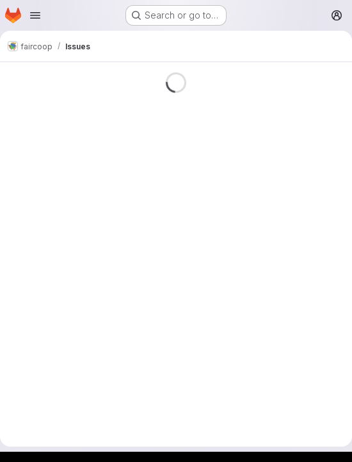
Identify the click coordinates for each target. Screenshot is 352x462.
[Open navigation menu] (35, 15)
